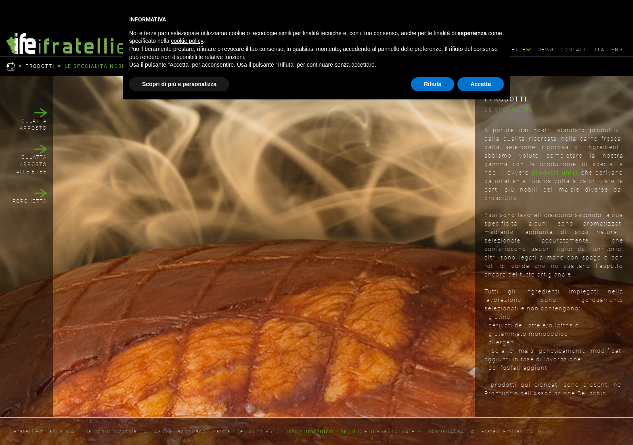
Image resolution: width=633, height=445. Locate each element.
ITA (600, 50)
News (545, 50)
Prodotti (39, 66)
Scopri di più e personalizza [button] (179, 84)
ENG (617, 50)
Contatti (574, 50)
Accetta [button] (480, 84)
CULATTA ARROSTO (33, 124)
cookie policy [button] (187, 41)
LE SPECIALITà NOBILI (97, 66)
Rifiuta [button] (433, 84)
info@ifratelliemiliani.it (321, 431)
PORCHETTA (30, 201)
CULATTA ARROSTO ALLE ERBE (31, 164)
